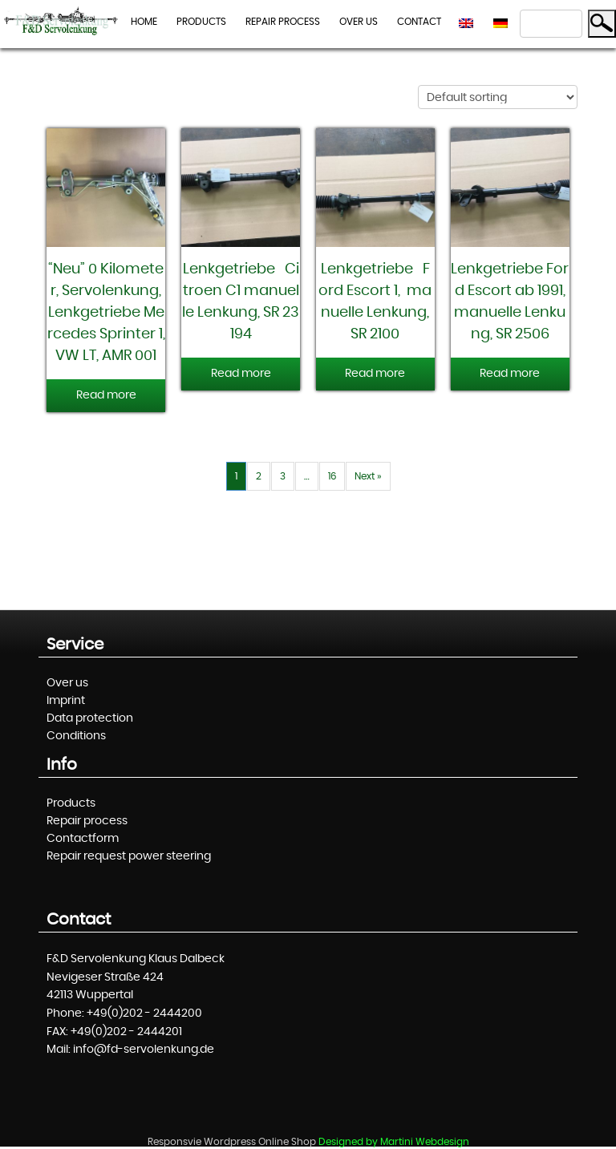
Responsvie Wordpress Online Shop (232, 1142)
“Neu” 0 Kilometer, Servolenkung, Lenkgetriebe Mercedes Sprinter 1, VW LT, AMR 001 (107, 312)
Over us (358, 21)
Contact (419, 21)
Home (144, 21)
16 (332, 476)
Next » (368, 476)
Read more (106, 395)
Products (201, 21)
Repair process (282, 21)
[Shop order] (498, 97)
